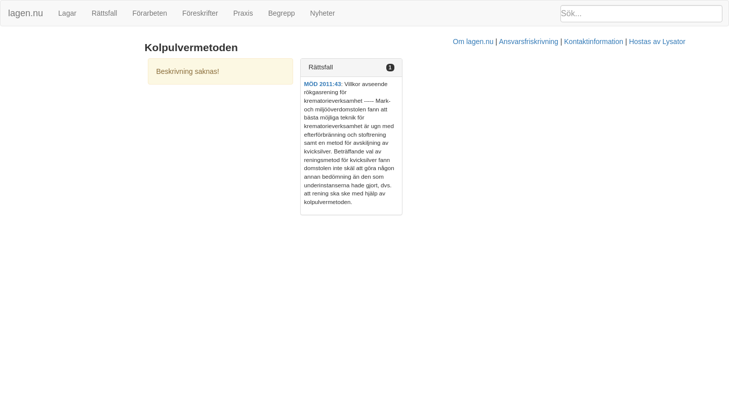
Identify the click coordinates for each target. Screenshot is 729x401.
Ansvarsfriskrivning (414, 162)
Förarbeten (149, 13)
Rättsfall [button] (524, 67)
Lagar (67, 13)
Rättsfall (104, 13)
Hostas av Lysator (543, 162)
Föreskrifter (200, 13)
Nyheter (322, 13)
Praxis (243, 13)
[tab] (613, 67)
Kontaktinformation (480, 162)
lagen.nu (25, 13)
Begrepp (281, 13)
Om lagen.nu (359, 162)
